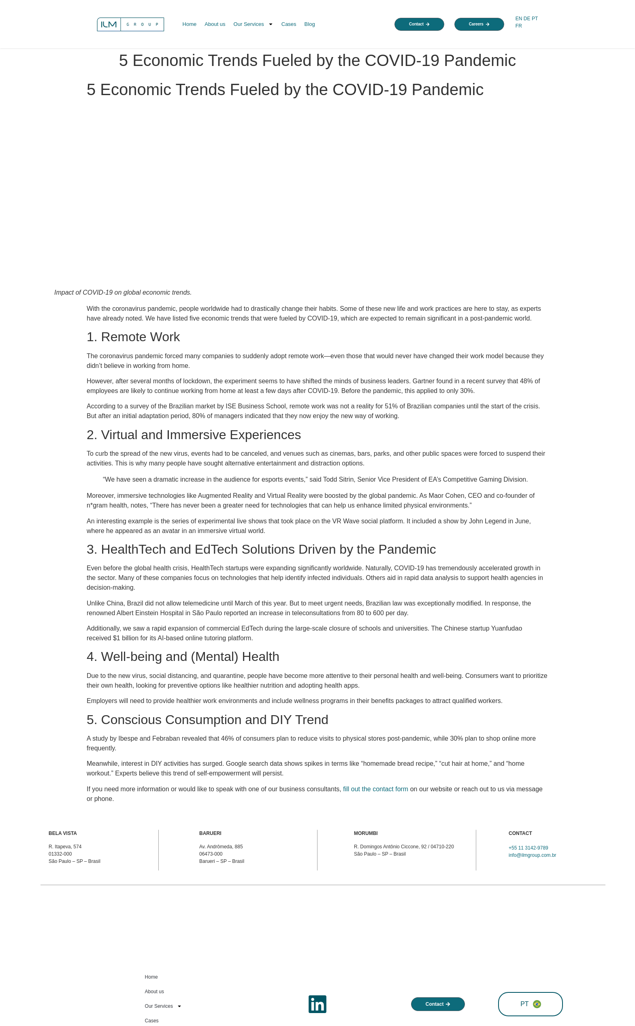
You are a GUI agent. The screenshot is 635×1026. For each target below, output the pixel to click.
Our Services (253, 24)
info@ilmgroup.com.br (532, 855)
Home (190, 24)
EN (519, 18)
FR (519, 26)
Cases (288, 24)
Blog (310, 24)
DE (527, 18)
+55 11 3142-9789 (528, 848)
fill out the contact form (375, 789)
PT (535, 18)
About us (215, 24)
